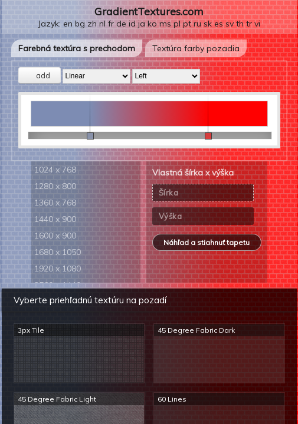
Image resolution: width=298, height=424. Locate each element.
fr (111, 23)
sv (229, 23)
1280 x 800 (55, 186)
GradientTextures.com (149, 11)
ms (165, 23)
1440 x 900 (55, 219)
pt (187, 23)
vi (257, 23)
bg (80, 23)
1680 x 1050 (57, 252)
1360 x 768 (55, 202)
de (121, 23)
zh (92, 23)
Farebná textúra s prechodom (76, 48)
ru (197, 23)
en (68, 23)
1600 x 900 (55, 235)
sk (208, 23)
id (132, 23)
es (218, 23)
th (240, 23)
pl (177, 23)
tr (249, 23)
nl (102, 23)
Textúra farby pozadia (196, 48)
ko (152, 23)
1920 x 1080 (57, 268)
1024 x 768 (55, 169)
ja (141, 23)
